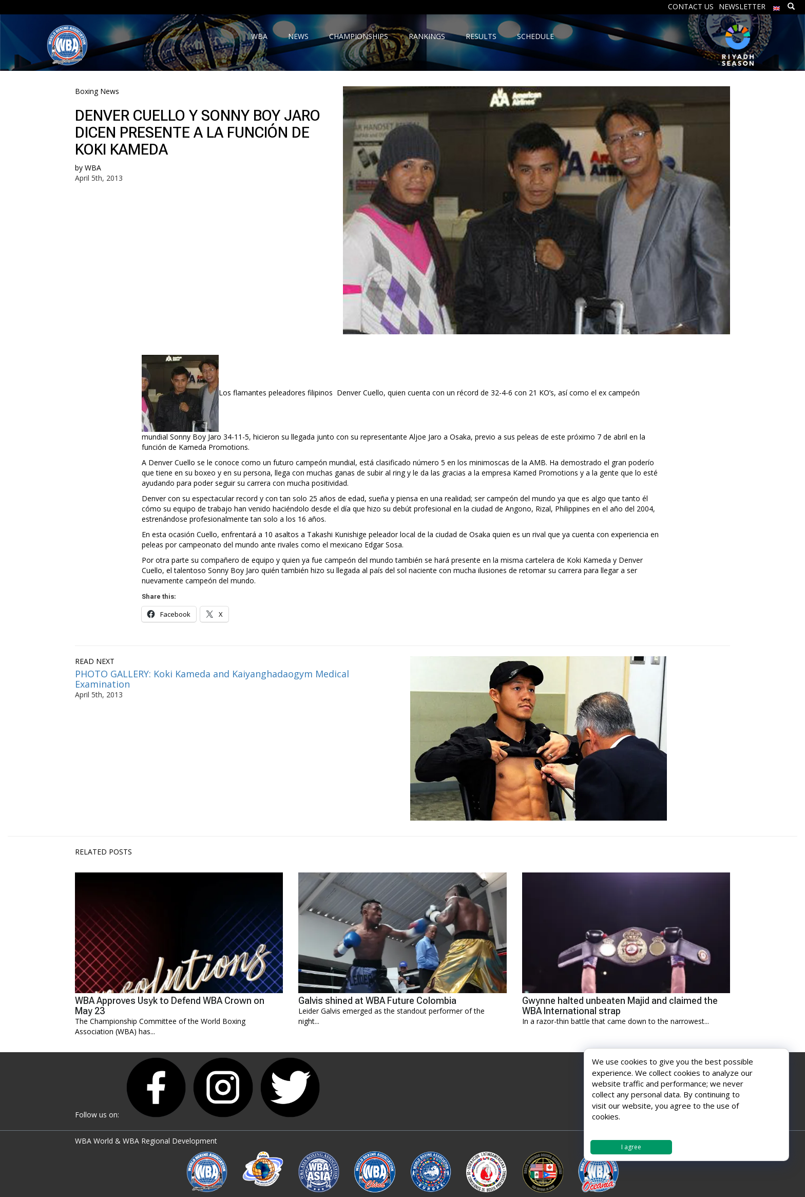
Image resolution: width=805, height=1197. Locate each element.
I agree (631, 1147)
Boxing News (97, 91)
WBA (93, 168)
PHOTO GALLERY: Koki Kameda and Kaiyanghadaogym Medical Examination (212, 679)
